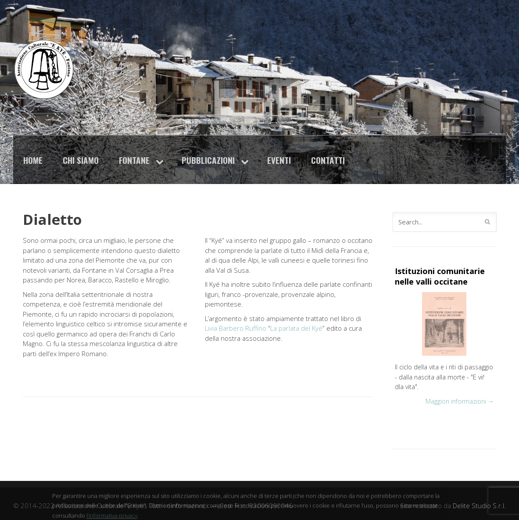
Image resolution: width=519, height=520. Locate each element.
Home (33, 160)
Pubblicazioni (208, 160)
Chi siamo (81, 160)
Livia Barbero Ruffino (235, 328)
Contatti (328, 160)
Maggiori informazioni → (460, 401)
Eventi (279, 160)
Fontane (134, 160)
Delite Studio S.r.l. (479, 505)
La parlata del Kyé (296, 328)
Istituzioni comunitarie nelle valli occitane (440, 276)
